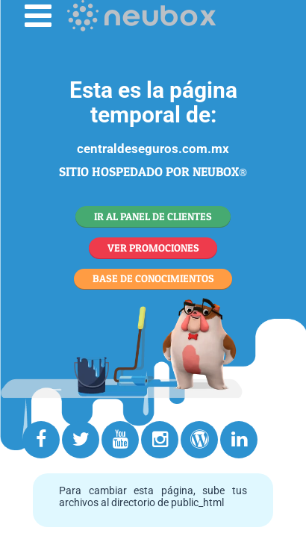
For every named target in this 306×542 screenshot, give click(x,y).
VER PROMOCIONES (153, 247)
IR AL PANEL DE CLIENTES (153, 216)
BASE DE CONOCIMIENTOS (153, 278)
